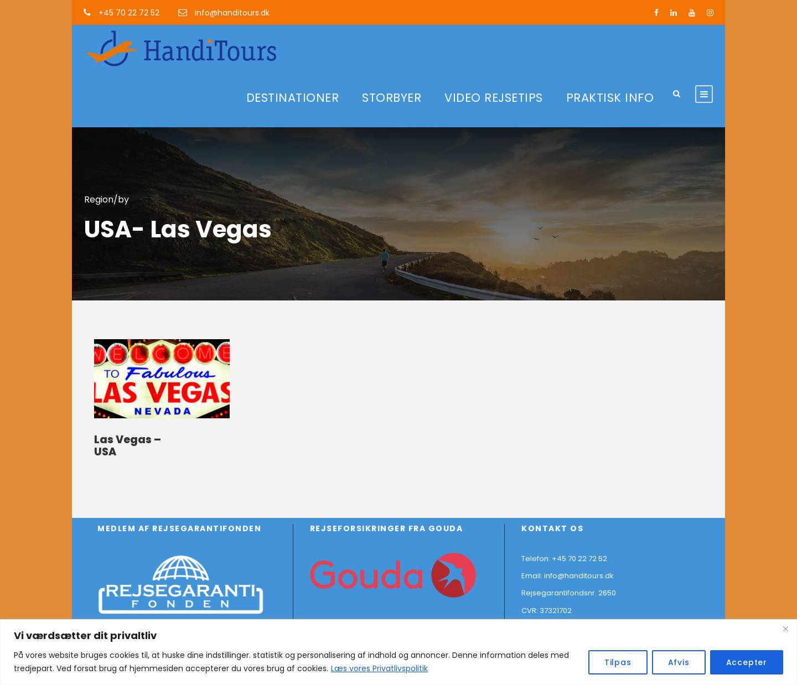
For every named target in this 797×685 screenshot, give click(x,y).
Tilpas (618, 662)
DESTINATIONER (292, 98)
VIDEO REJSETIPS (493, 98)
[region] (398, 652)
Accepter (746, 662)
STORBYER (391, 98)
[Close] (785, 628)
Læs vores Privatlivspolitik (379, 668)
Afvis (679, 662)
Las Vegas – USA (127, 446)
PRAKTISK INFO (610, 98)
